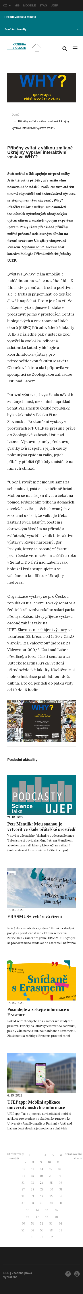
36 (60, 1196)
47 (37, 1217)
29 (42, 1189)
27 (23, 1189)
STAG (43, 5)
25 (51, 1183)
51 (32, 1223)
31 (60, 1189)
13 (32, 1169)
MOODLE (29, 5)
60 (32, 1237)
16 (59, 1169)
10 (49, 1162)
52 (41, 1223)
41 (60, 1203)
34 (41, 1196)
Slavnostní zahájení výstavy (42, 629)
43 (37, 1210)
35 (51, 1196)
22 (23, 1183)
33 (32, 1196)
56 (32, 1230)
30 (51, 1189)
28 (32, 1189)
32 (23, 1196)
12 (24, 1169)
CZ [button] (7, 5)
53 (50, 1223)
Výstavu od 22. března (39, 247)
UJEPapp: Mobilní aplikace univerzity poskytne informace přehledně (36, 1107)
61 (42, 1237)
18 (32, 1176)
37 (23, 1203)
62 (51, 1237)
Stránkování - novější (15, 1156)
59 (60, 1230)
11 (58, 1162)
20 (50, 1176)
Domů (15, 114)
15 (50, 1169)
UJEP (54, 5)
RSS (6, 1273)
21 (60, 1176)
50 (23, 1223)
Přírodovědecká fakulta (20, 16)
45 (56, 1210)
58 (51, 1230)
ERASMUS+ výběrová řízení (34, 916)
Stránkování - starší (73, 1156)
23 (32, 1183)
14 (41, 1169)
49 (56, 1217)
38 (32, 1203)
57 (41, 1230)
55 (23, 1230)
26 (60, 1183)
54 (60, 1223)
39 (41, 1203)
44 (46, 1210)
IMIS (17, 5)
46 (27, 1217)
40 (51, 1203)
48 (46, 1217)
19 (41, 1176)
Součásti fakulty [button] (41, 29)
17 (23, 1176)
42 (27, 1210)
